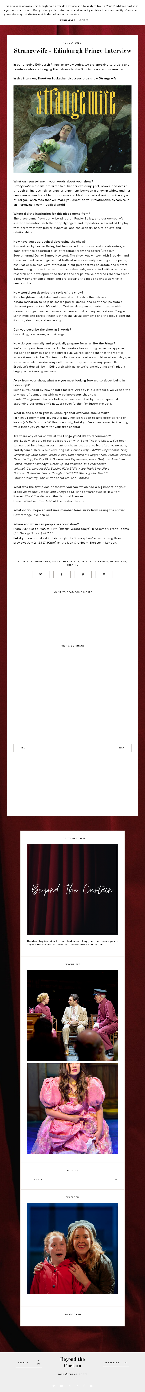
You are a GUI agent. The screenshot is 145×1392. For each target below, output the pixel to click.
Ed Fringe (25, 561)
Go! (38, 1362)
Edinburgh (42, 561)
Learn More (67, 20)
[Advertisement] (72, 781)
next (122, 747)
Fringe (86, 561)
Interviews (118, 561)
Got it (83, 20)
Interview (100, 561)
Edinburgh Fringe (66, 561)
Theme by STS (78, 1374)
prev (22, 747)
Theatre (72, 565)
